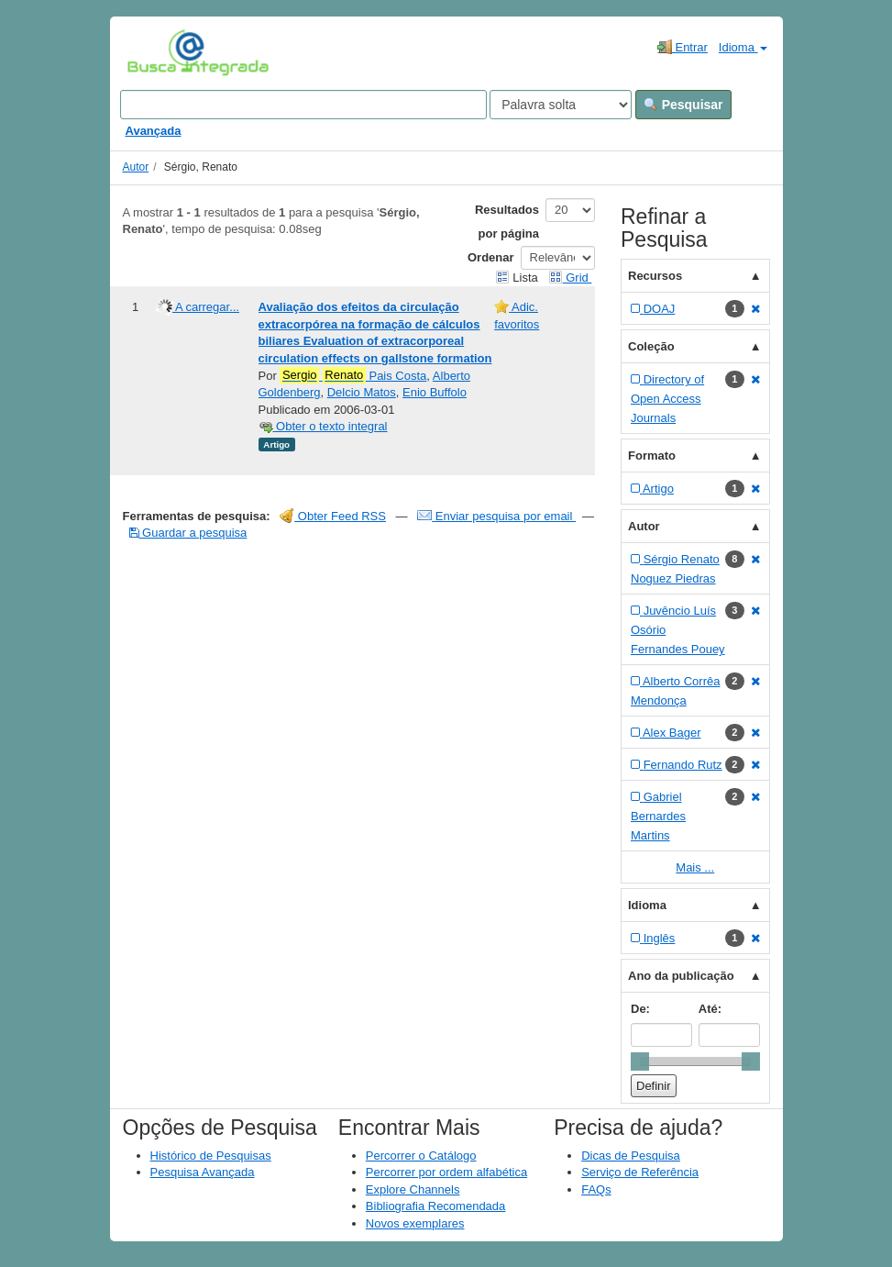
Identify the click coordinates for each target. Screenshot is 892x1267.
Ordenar (491, 257)
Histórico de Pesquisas (210, 1155)
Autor (136, 167)
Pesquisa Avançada (202, 1172)
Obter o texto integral (323, 426)
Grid (570, 277)
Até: (710, 1009)
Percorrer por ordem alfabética (446, 1172)
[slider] (640, 1061)
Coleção (651, 346)
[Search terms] (303, 104)
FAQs (596, 1189)
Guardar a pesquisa (188, 532)
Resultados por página (507, 221)
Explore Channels (413, 1189)
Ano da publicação (681, 976)
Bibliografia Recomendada (435, 1206)
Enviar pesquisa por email (496, 516)
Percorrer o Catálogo (421, 1155)
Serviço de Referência (640, 1172)
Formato (652, 455)
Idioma (743, 47)
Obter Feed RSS (333, 516)
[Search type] (561, 104)
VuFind (155, 52)
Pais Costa (353, 375)
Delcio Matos (361, 392)
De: (640, 1009)
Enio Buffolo (434, 392)
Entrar (682, 46)
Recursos (655, 276)
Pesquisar (683, 104)
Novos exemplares (415, 1223)
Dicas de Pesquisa (630, 1155)
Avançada (154, 131)
